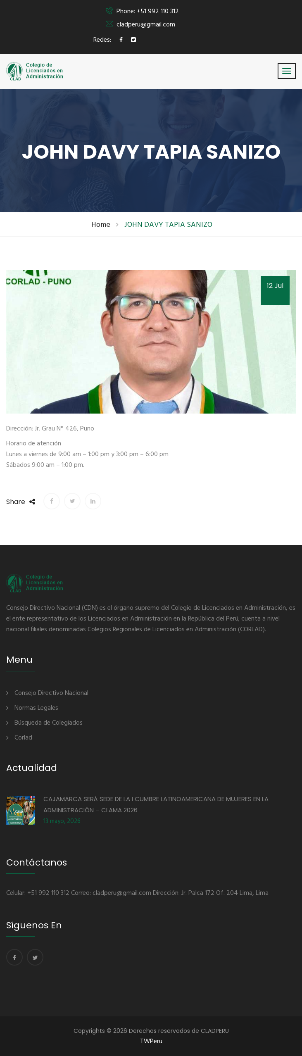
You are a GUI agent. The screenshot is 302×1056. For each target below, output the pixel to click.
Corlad (23, 738)
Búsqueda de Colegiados (48, 723)
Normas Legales (36, 708)
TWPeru (151, 1041)
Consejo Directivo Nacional (51, 693)
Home (100, 225)
